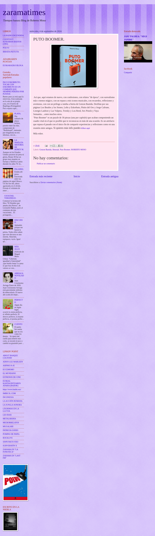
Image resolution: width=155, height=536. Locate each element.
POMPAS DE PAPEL (11, 434)
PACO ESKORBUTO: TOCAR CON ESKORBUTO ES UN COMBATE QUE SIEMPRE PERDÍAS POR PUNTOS (13, 88)
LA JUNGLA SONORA (12, 405)
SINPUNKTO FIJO (10, 442)
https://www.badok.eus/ (12, 389)
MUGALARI (8, 426)
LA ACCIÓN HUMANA (12, 401)
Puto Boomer (65, 150)
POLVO (6, 48)
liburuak (55, 150)
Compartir (128, 72)
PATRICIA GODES (10, 430)
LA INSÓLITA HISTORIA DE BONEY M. (19, 145)
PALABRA (19, 169)
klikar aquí (85, 128)
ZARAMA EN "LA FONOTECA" (10, 450)
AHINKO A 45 (9, 366)
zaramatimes (24, 12)
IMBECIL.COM (9, 393)
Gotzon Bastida (45, 150)
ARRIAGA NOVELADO (19, 275)
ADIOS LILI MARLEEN (13, 362)
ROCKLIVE (8, 438)
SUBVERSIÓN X (10, 446)
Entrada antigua (109, 176)
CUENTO (18, 324)
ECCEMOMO (8, 369)
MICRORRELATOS (11, 423)
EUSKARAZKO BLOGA (13, 65)
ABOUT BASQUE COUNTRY (10, 357)
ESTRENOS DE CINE (12, 377)
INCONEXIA (8, 397)
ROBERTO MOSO (78, 150)
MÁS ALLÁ (17, 248)
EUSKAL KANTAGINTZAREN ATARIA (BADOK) (12, 383)
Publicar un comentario (46, 164)
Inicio (77, 176)
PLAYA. (18, 114)
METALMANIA (9, 419)
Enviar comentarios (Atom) (51, 182)
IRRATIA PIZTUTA (11, 52)
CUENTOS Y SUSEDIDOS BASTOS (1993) (12, 41)
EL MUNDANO (9, 373)
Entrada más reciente (41, 176)
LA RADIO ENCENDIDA (13, 35)
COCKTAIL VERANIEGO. (10, 197)
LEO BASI (7, 415)
